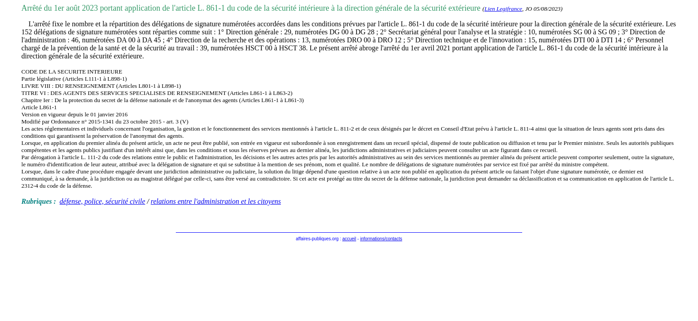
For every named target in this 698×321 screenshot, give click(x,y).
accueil (349, 238)
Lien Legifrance (503, 8)
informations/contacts (381, 238)
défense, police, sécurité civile (102, 201)
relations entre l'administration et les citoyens (216, 201)
